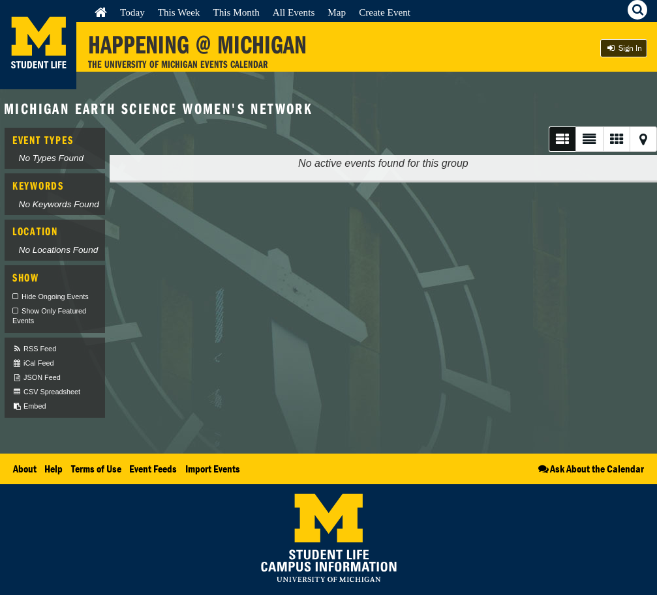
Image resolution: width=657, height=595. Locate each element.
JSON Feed (36, 377)
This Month (236, 12)
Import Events (212, 468)
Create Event (384, 12)
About (25, 468)
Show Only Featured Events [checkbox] (49, 316)
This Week (179, 12)
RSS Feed (34, 349)
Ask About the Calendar (590, 468)
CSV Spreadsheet (46, 392)
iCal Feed (33, 363)
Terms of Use (96, 468)
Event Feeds (153, 468)
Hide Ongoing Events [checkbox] (55, 296)
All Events (294, 12)
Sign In (623, 47)
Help (53, 468)
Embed (29, 406)
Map (337, 12)
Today (132, 12)
